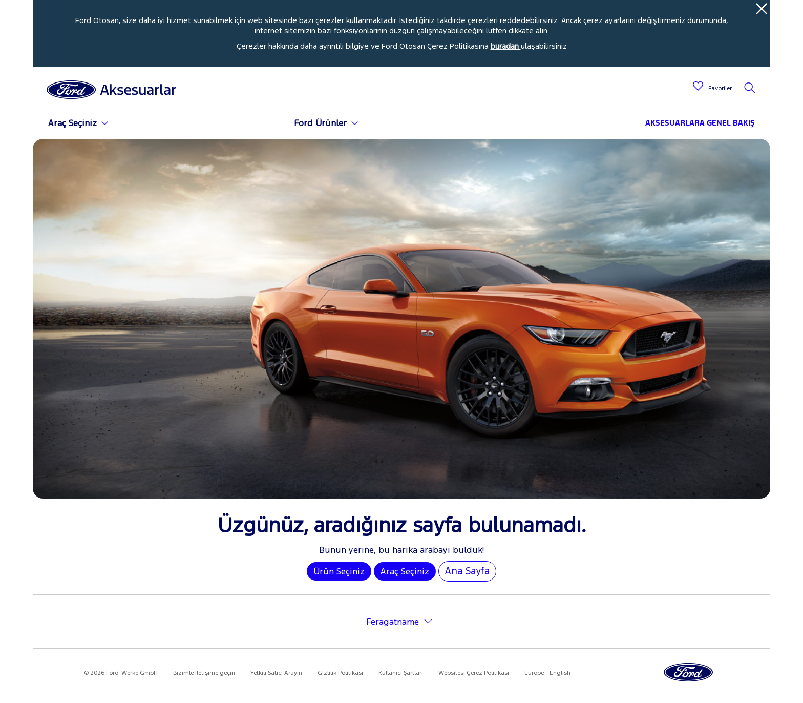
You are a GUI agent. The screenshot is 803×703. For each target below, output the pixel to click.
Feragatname (392, 621)
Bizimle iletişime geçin (204, 672)
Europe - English (547, 672)
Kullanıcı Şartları (400, 672)
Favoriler (720, 88)
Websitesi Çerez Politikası (473, 672)
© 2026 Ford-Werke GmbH (121, 672)
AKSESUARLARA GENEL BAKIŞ (700, 123)
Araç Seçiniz (405, 571)
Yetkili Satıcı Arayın (276, 672)
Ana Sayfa (467, 571)
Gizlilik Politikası (340, 672)
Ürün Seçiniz (339, 571)
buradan (506, 46)
